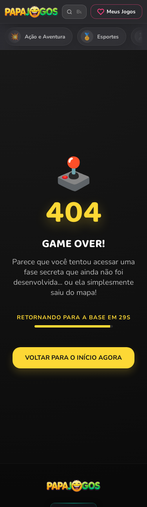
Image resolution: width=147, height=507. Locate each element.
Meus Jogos (116, 11)
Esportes (100, 36)
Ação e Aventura (36, 36)
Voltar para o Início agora (73, 357)
